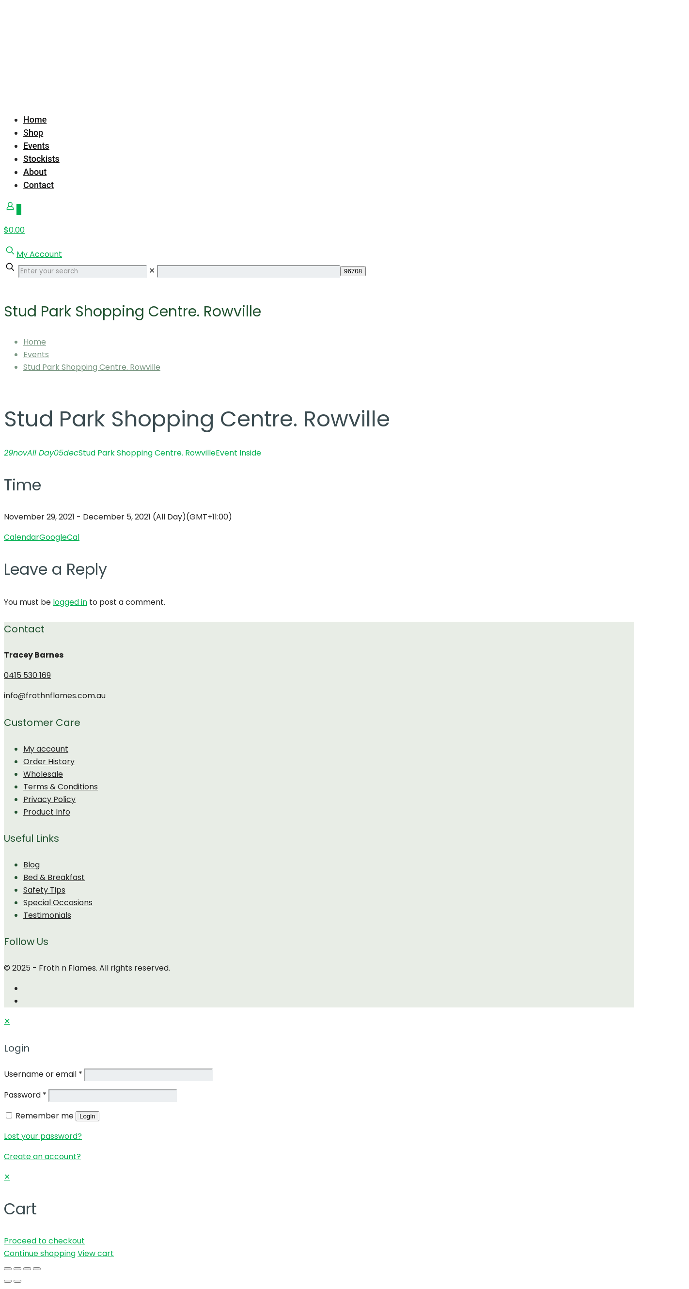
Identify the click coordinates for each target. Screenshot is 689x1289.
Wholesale (43, 774)
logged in (70, 602)
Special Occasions (58, 902)
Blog (31, 864)
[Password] (112, 1095)
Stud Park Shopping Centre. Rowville (91, 367)
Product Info (46, 811)
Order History (49, 761)
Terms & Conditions (60, 786)
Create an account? (42, 1156)
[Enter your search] (82, 271)
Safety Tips (44, 890)
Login (87, 1116)
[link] (152, 270)
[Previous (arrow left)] (8, 1281)
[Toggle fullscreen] (27, 1268)
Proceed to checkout (44, 1240)
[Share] (17, 1268)
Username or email (43, 1074)
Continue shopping (40, 1253)
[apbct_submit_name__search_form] (353, 271)
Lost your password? (43, 1136)
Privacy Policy (49, 799)
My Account (39, 254)
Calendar (21, 537)
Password (25, 1094)
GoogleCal (59, 537)
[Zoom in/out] (37, 1268)
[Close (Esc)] (8, 1268)
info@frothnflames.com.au (55, 695)
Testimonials (47, 915)
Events (36, 354)
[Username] (148, 1075)
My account (45, 749)
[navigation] (344, 1215)
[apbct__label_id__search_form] (248, 271)
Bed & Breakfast (54, 877)
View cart (96, 1253)
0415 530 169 (27, 675)
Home (34, 341)
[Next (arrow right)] (17, 1281)
